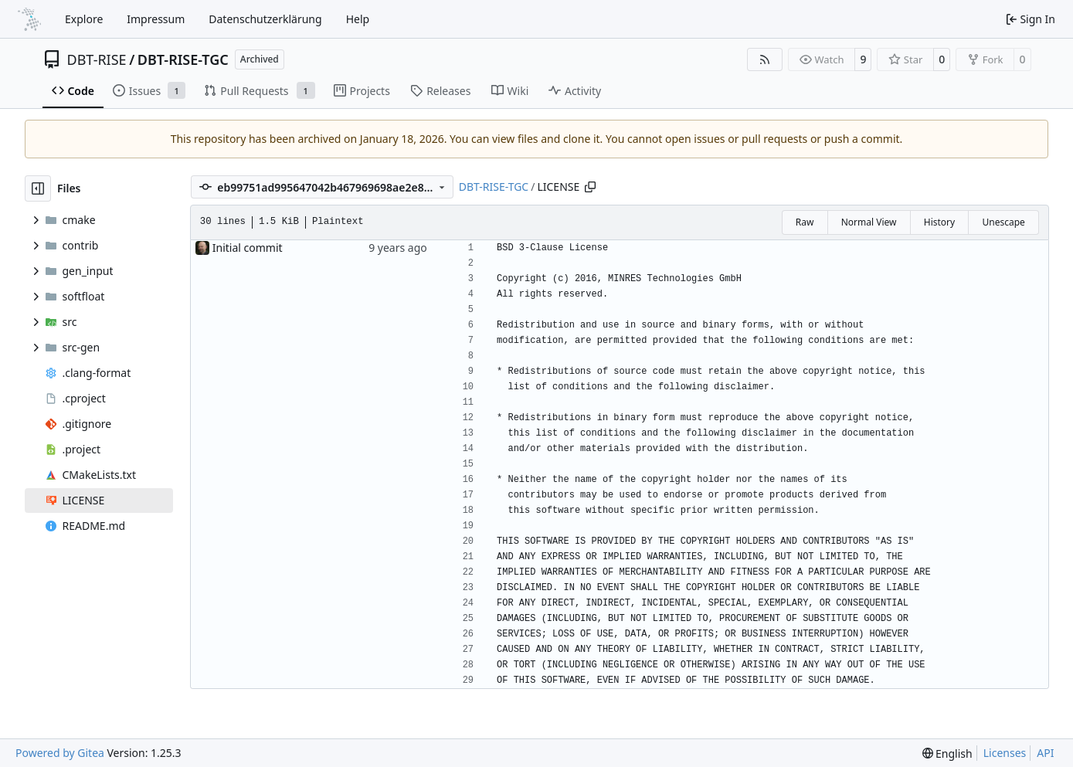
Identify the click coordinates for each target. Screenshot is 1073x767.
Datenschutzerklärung (265, 19)
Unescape (1003, 222)
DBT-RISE (97, 59)
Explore (84, 19)
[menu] (947, 753)
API (1045, 752)
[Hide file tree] (38, 188)
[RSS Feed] (765, 59)
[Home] (29, 19)
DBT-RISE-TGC (183, 59)
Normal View (869, 222)
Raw (805, 222)
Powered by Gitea (59, 752)
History (939, 222)
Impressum (156, 19)
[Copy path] (590, 187)
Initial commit (247, 247)
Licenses (1005, 752)
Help (358, 19)
